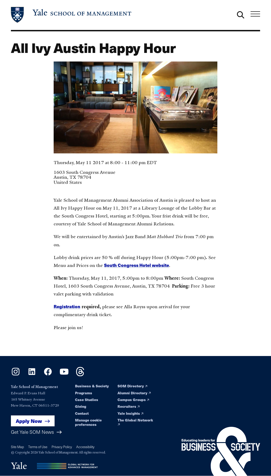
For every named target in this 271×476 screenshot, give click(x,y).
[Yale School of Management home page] (71, 15)
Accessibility (85, 446)
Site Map (17, 446)
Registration (67, 308)
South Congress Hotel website (136, 266)
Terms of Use (37, 446)
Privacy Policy (62, 446)
